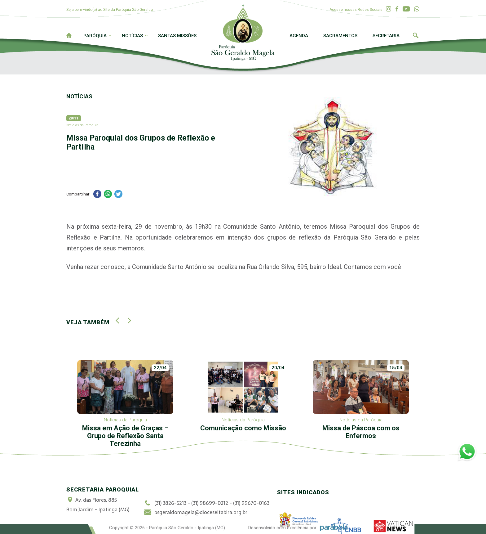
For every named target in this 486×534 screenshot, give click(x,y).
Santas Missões (177, 35)
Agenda (298, 35)
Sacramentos (340, 35)
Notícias (132, 35)
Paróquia (95, 35)
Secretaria (386, 35)
